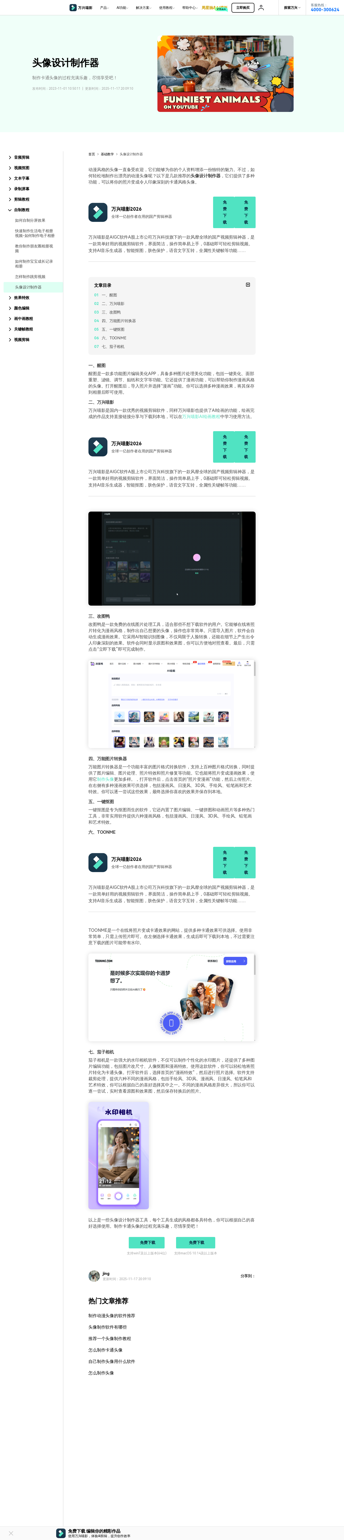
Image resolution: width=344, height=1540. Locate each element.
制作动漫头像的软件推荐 (111, 1315)
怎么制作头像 (101, 1372)
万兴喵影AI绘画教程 (201, 416)
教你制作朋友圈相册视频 (34, 248)
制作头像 (105, 779)
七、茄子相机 (113, 346)
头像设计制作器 (28, 287)
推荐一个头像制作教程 (109, 1338)
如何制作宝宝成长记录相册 (34, 263)
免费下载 (225, 212)
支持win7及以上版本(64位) (146, 1253)
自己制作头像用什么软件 (111, 1361)
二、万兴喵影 (113, 303)
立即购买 (245, 8)
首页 (91, 154)
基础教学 (107, 154)
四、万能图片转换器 (119, 321)
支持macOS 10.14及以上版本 (195, 1253)
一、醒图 (109, 295)
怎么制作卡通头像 (105, 1349)
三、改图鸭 (111, 312)
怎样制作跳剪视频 (30, 276)
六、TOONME (114, 338)
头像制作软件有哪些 (107, 1327)
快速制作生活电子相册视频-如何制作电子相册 (35, 233)
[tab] (33, 157)
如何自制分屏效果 (30, 220)
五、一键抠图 (113, 329)
